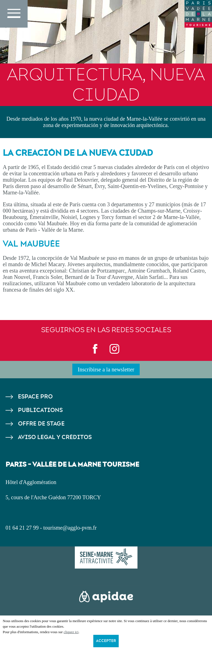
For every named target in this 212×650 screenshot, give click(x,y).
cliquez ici (70, 632)
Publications (40, 410)
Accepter (106, 641)
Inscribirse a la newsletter (106, 369)
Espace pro (35, 396)
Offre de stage (41, 423)
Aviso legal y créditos (55, 437)
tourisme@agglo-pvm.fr (70, 528)
